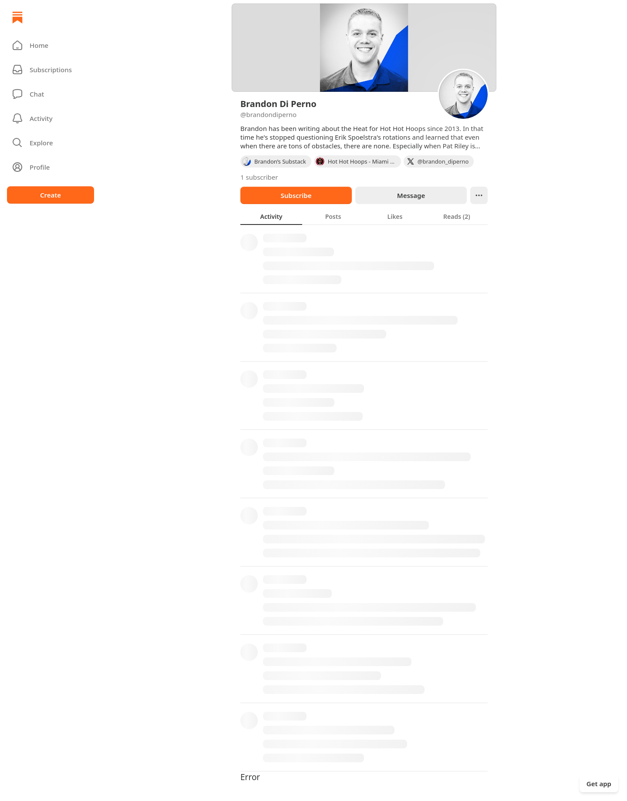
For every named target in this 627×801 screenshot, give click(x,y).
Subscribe (295, 195)
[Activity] (50, 118)
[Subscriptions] (50, 69)
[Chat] (50, 94)
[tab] (271, 216)
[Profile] (50, 167)
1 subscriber (259, 177)
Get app (599, 783)
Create (50, 195)
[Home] (17, 17)
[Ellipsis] (479, 195)
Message (411, 195)
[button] (50, 45)
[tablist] (364, 216)
